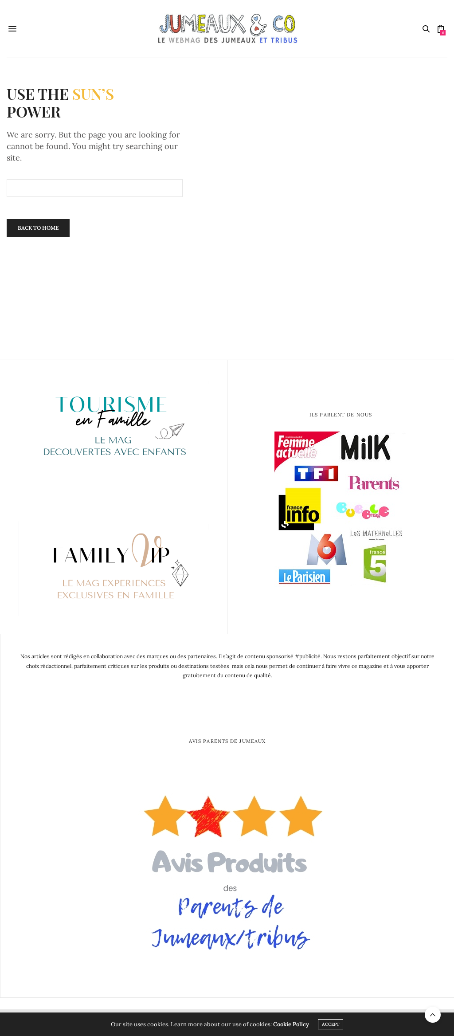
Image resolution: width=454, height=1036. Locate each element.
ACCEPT (330, 1024)
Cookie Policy (291, 1024)
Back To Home (38, 227)
